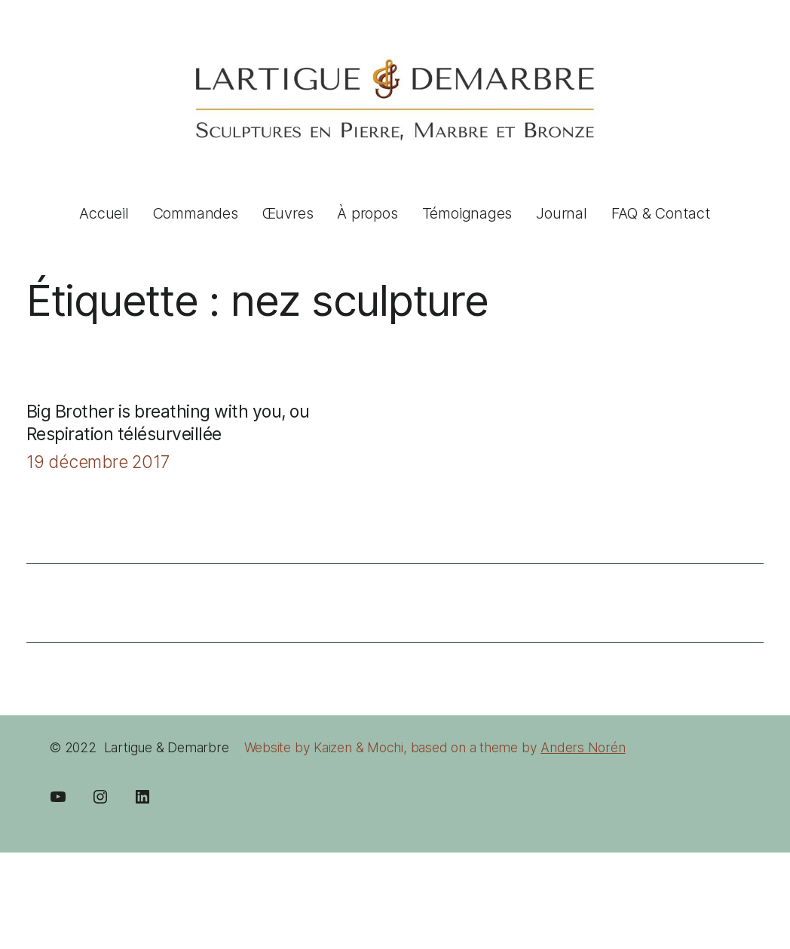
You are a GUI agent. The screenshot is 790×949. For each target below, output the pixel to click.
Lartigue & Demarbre (166, 747)
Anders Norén (582, 747)
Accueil (103, 213)
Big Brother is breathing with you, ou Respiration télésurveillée (167, 423)
